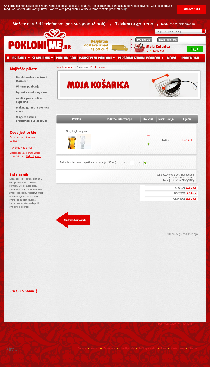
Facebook (67, 340)
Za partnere (109, 348)
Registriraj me (168, 39)
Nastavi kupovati (73, 220)
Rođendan (192, 58)
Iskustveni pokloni (97, 58)
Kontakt (94, 348)
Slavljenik (43, 58)
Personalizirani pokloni (140, 58)
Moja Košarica (158, 46)
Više (17, 212)
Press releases (104, 307)
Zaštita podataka (147, 348)
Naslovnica (82, 67)
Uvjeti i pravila (127, 348)
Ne (132, 163)
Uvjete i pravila (33, 156)
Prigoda (21, 58)
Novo (172, 58)
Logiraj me (143, 39)
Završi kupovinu (180, 220)
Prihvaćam (191, 9)
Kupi (195, 49)
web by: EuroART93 (191, 361)
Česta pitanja (177, 348)
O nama (82, 348)
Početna (8, 58)
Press (163, 348)
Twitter (77, 340)
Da (145, 163)
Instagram (88, 340)
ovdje (124, 9)
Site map (193, 348)
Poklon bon (66, 58)
